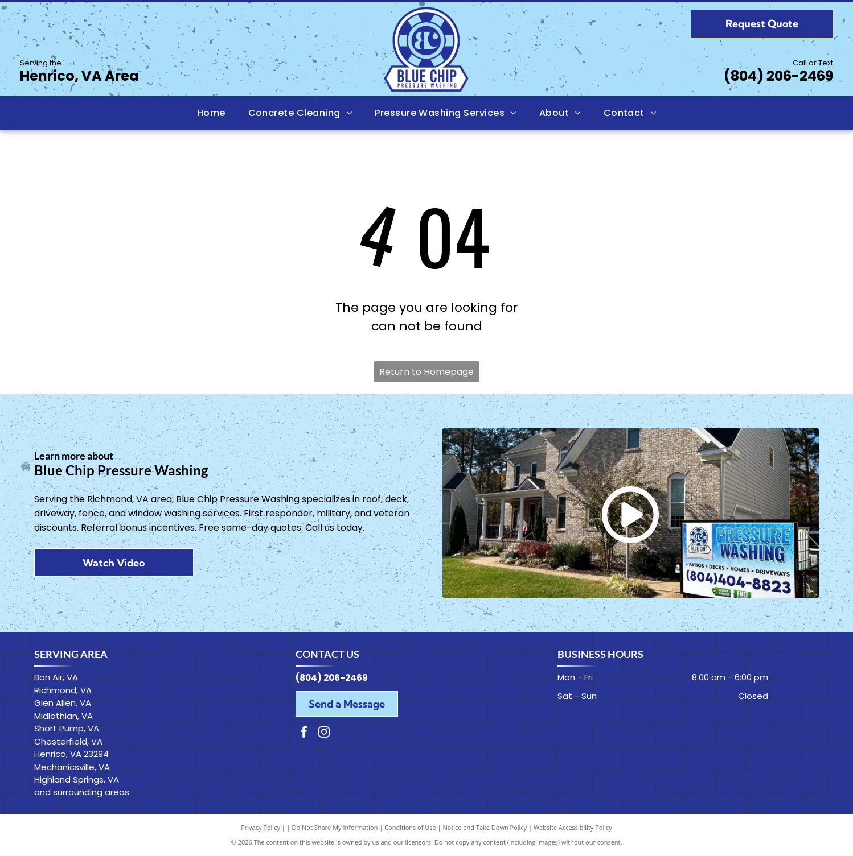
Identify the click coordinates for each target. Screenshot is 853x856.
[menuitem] (211, 113)
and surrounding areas (81, 792)
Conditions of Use (410, 827)
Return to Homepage (426, 371)
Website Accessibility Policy (573, 827)
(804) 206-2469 (778, 76)
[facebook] (304, 733)
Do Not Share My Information (335, 827)
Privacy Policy (260, 827)
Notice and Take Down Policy (485, 827)
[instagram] (324, 733)
